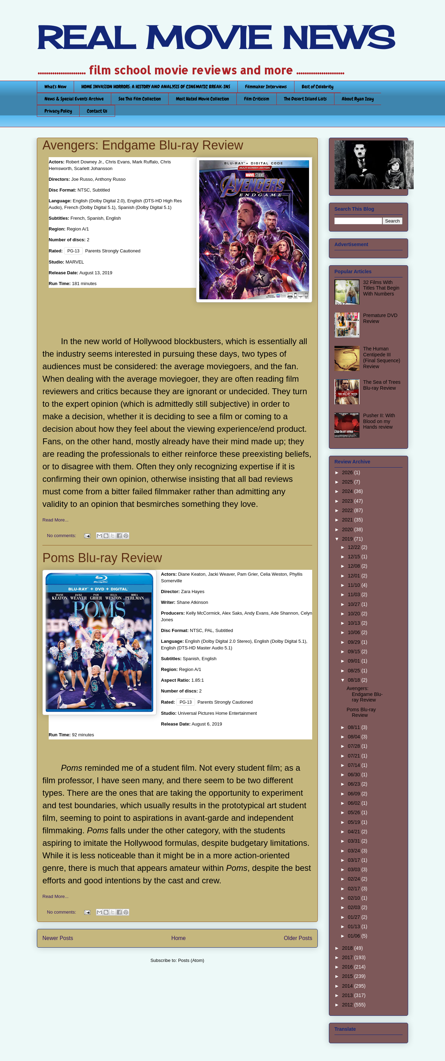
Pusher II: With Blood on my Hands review (379, 421)
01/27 (354, 917)
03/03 (354, 869)
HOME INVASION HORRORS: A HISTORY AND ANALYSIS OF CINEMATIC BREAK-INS (155, 86)
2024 (348, 491)
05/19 (354, 822)
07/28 (354, 746)
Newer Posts (57, 938)
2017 (348, 957)
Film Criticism (256, 99)
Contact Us (97, 111)
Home (178, 938)
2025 (348, 482)
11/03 (354, 594)
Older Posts (298, 938)
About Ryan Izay (358, 99)
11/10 (354, 585)
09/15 (354, 651)
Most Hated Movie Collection (202, 99)
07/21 (354, 756)
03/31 (354, 841)
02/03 (354, 907)
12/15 (354, 556)
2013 (348, 995)
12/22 (354, 547)
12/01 (354, 575)
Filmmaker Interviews (266, 86)
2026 (348, 472)
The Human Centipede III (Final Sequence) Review (381, 357)
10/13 (354, 623)
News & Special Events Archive (74, 99)
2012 (348, 1004)
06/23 (354, 784)
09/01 (354, 661)
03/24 (354, 850)
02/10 (354, 898)
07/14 (354, 765)
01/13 (354, 926)
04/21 (354, 831)
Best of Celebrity (317, 86)
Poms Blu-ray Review (102, 558)
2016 (348, 967)
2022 (348, 510)
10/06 (354, 632)
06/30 (354, 774)
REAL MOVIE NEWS (216, 37)
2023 (348, 501)
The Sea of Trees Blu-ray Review (381, 385)
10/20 (354, 613)
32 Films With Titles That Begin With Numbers (381, 288)
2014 (348, 986)
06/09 (354, 793)
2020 (348, 529)
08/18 (354, 680)
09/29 (354, 642)
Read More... (55, 520)
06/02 (354, 803)
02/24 (354, 879)
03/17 (354, 860)
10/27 (354, 604)
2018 (348, 948)
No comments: (62, 535)
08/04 (354, 736)
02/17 (354, 888)
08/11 (354, 727)
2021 (348, 520)
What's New (55, 86)
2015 (348, 976)
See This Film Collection (140, 99)
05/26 (354, 812)
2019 (348, 539)
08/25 (354, 670)
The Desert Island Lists (305, 99)
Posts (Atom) (191, 960)
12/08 (354, 566)
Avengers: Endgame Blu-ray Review (142, 145)
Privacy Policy (58, 111)
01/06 (354, 936)
